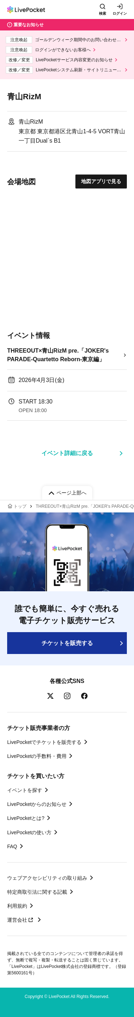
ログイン (120, 13)
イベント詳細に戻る (67, 453)
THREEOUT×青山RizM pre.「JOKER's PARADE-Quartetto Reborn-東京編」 (58, 355)
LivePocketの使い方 (29, 832)
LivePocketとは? (25, 818)
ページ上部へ (71, 493)
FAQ (12, 846)
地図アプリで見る (101, 181)
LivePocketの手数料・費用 (36, 756)
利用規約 (17, 906)
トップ (20, 506)
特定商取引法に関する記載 (37, 892)
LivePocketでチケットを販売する (44, 742)
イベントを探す (24, 790)
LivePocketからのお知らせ (36, 804)
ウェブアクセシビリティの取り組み (47, 878)
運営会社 (21, 920)
